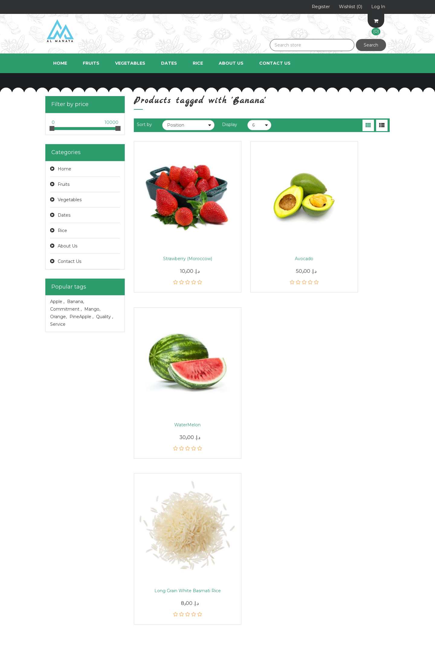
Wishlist (53, 575)
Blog (139, 539)
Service (58, 324)
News (140, 527)
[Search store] (312, 45)
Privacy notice (237, 539)
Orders (52, 539)
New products (149, 587)
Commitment (66, 309)
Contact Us (275, 63)
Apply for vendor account (249, 575)
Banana (75, 301)
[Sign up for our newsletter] (195, 478)
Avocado (262, 230)
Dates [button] (169, 63)
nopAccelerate (374, 637)
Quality (104, 316)
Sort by (144, 124)
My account (58, 527)
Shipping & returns (242, 527)
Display (229, 124)
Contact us (145, 599)
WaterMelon (350, 230)
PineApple (81, 316)
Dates (64, 215)
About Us (231, 63)
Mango (92, 309)
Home (60, 63)
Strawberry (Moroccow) (173, 230)
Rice (62, 230)
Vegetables (70, 199)
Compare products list (158, 575)
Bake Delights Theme (366, 628)
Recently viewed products (162, 563)
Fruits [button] (91, 63)
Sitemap (143, 551)
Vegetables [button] (130, 63)
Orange (58, 316)
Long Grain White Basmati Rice (173, 373)
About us (232, 563)
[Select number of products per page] (259, 125)
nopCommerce (88, 628)
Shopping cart (60, 563)
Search (371, 45)
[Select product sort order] (188, 125)
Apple (57, 301)
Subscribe (267, 478)
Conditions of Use (241, 551)
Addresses (56, 551)
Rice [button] (198, 63)
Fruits (63, 184)
